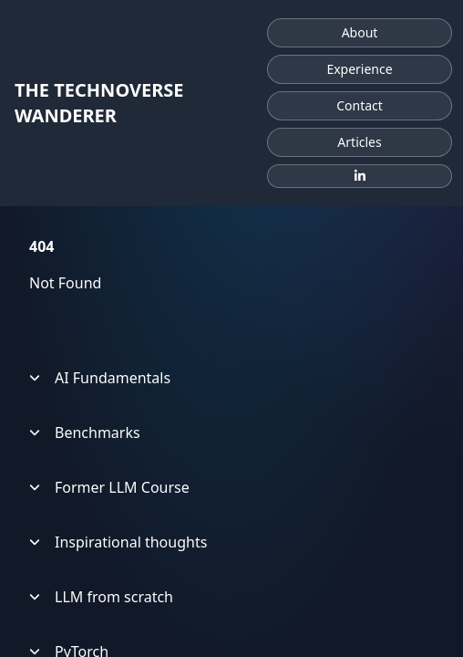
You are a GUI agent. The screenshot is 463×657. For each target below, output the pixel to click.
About (360, 32)
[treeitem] (231, 377)
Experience (359, 69)
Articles (359, 142)
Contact (359, 105)
